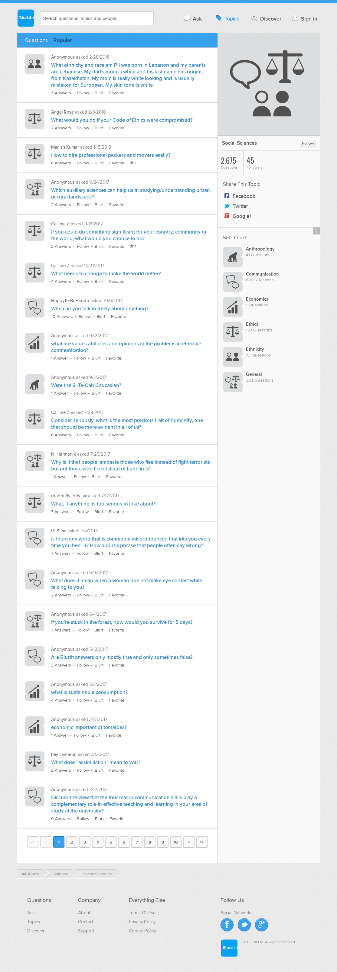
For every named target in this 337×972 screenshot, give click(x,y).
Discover (265, 18)
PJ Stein (58, 531)
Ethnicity (255, 349)
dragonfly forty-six (69, 496)
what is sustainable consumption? (89, 692)
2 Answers (61, 128)
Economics (257, 299)
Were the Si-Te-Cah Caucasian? (86, 386)
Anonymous (63, 57)
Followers (258, 162)
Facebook (239, 196)
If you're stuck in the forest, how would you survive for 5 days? (122, 622)
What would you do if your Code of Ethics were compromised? (122, 120)
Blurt (99, 92)
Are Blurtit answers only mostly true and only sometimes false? (122, 657)
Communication (262, 274)
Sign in (304, 18)
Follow (83, 92)
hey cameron (64, 754)
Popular (63, 40)
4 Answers (61, 281)
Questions (36, 40)
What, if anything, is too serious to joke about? (103, 504)
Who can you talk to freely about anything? (100, 309)
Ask (192, 18)
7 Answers (61, 511)
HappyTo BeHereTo (70, 300)
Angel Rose (62, 112)
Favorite (116, 92)
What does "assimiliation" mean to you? (95, 763)
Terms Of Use (142, 912)
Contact (85, 922)
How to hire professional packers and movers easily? (111, 155)
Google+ (237, 216)
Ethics (252, 324)
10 (176, 842)
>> (202, 842)
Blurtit (25, 18)
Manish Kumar (65, 147)
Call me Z (60, 224)
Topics (227, 18)
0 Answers (61, 818)
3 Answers (61, 92)
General (254, 374)
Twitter (235, 206)
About (84, 912)
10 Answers (62, 316)
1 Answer (59, 358)
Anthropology (260, 249)
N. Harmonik (63, 454)
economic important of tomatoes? (89, 728)
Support (86, 931)
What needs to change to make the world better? (106, 274)
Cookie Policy (142, 931)
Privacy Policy (142, 922)
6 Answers (61, 163)
